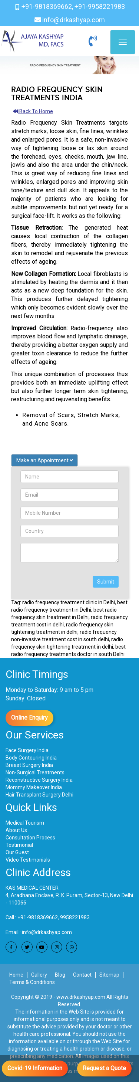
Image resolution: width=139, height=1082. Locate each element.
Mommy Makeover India (34, 787)
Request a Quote (104, 1068)
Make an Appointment (44, 460)
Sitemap (109, 975)
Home (16, 975)
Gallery (39, 975)
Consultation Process (30, 838)
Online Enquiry (29, 717)
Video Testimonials (28, 860)
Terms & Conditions (32, 982)
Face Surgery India (27, 750)
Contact (82, 975)
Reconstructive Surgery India (39, 780)
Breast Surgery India (29, 765)
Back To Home (33, 111)
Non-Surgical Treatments (35, 772)
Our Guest (17, 852)
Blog (60, 975)
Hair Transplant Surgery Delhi (39, 795)
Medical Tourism (25, 823)
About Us (16, 830)
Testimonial (19, 845)
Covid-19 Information (34, 1068)
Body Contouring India (31, 758)
